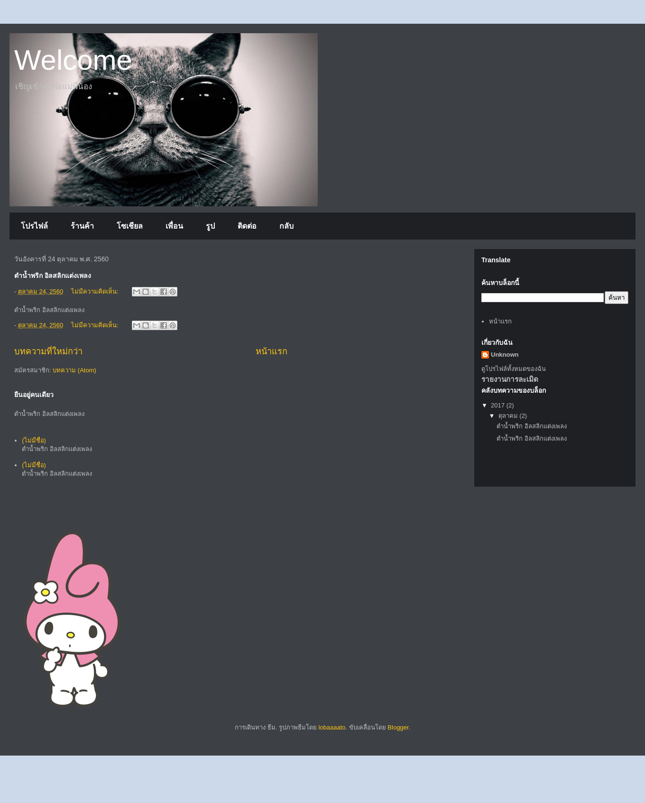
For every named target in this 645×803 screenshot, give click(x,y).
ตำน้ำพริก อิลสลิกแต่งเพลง (532, 426)
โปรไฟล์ (34, 226)
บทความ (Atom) (74, 370)
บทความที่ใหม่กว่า (48, 351)
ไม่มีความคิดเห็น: (95, 291)
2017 (499, 405)
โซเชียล (130, 226)
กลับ (286, 226)
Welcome (73, 60)
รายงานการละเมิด (509, 379)
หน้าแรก (271, 351)
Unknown (505, 354)
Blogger (397, 727)
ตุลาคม (509, 415)
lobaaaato (331, 727)
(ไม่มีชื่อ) (34, 440)
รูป (210, 226)
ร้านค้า (82, 226)
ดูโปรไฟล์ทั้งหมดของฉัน (513, 368)
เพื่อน (174, 226)
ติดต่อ (247, 226)
